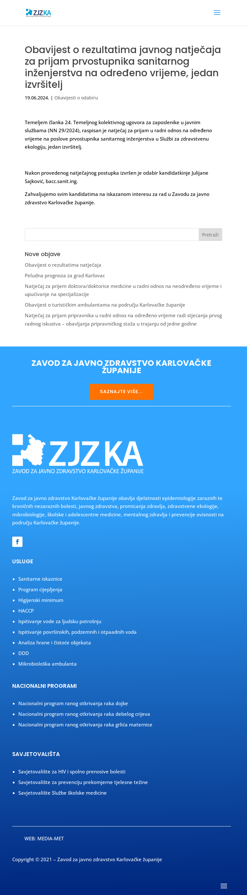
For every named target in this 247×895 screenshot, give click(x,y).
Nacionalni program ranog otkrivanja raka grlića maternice (85, 724)
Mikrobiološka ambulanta (47, 663)
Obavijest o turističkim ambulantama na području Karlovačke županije (105, 304)
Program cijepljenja (40, 589)
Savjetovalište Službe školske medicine (62, 792)
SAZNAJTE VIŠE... (121, 391)
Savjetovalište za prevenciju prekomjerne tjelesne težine (83, 782)
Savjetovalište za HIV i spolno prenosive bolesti (71, 771)
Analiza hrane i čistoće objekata (54, 642)
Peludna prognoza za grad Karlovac (65, 275)
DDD (23, 653)
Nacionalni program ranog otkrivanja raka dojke (73, 703)
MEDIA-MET (50, 838)
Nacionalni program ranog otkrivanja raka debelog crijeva (84, 714)
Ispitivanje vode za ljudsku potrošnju (59, 621)
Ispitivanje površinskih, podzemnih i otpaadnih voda (77, 632)
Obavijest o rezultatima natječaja (63, 265)
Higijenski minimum (40, 600)
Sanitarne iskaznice (40, 579)
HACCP (26, 610)
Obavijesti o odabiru (76, 98)
